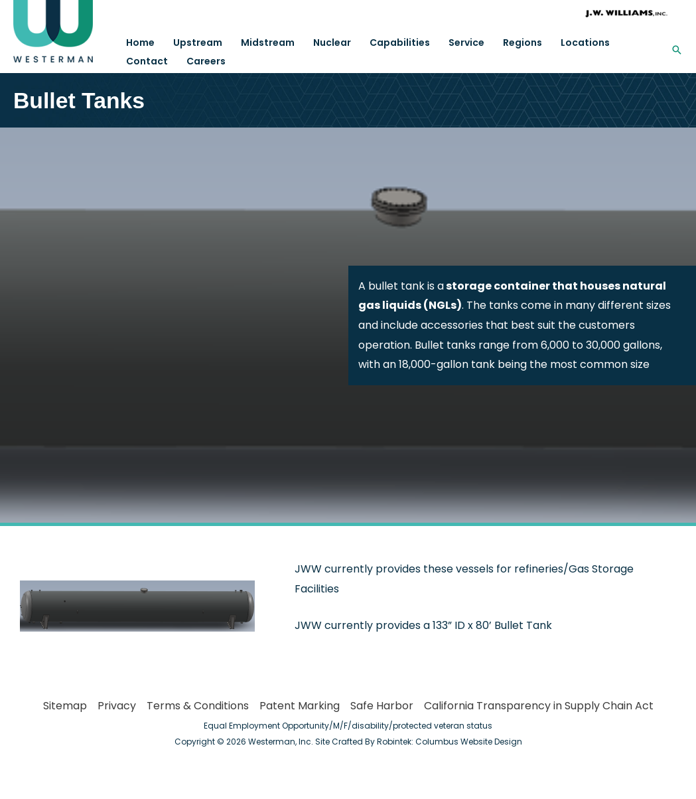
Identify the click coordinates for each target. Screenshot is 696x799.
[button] (677, 50)
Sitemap (65, 705)
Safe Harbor (381, 705)
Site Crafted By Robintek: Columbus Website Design (418, 741)
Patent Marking (299, 705)
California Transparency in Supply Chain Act (539, 705)
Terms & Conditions (198, 705)
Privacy (117, 705)
